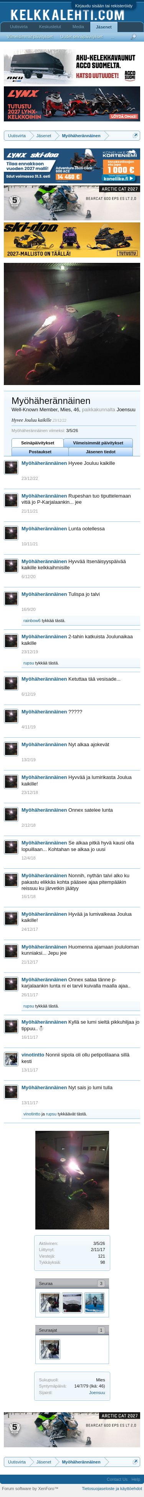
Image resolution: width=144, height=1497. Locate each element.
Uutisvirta (19, 26)
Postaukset (40, 451)
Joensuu (97, 1392)
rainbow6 (32, 620)
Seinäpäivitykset (37, 443)
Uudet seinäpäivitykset (82, 36)
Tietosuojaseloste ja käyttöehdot (112, 1488)
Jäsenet (104, 27)
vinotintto (33, 1055)
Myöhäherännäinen (44, 463)
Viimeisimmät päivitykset (98, 443)
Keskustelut (50, 26)
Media (78, 26)
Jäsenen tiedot (101, 451)
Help (135, 1479)
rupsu (28, 663)
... (112, 36)
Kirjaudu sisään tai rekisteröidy (103, 5)
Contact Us (117, 1479)
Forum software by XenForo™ (30, 1488)
